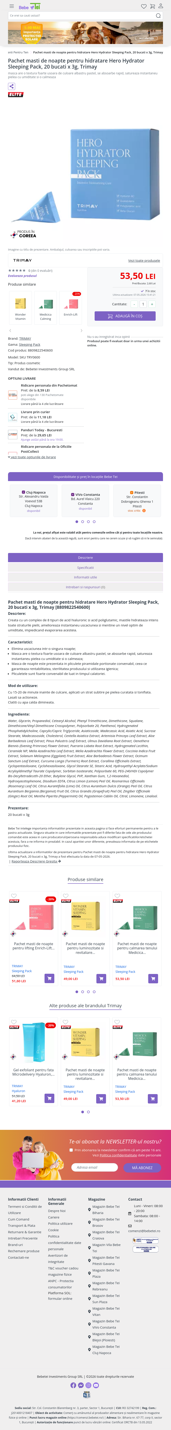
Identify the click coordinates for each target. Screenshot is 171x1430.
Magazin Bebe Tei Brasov (104, 1222)
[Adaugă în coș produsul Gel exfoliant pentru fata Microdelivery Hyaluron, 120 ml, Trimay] (49, 1098)
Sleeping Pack (29, 344)
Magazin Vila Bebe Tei (104, 1247)
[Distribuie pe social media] (11, 86)
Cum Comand (18, 1219)
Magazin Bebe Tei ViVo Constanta (104, 1324)
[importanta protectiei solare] (85, 33)
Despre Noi (56, 1210)
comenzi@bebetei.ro (144, 1231)
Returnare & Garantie (24, 1232)
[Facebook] (73, 1385)
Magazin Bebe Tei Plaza (104, 1273)
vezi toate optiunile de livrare (32, 457)
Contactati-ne (18, 1257)
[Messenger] (81, 1385)
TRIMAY (25, 338)
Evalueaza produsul (22, 276)
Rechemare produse (23, 1251)
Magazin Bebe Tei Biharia (104, 1209)
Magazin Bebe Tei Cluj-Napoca (104, 1349)
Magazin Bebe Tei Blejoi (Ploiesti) (104, 1337)
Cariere (53, 1217)
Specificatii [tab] (85, 567)
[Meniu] (11, 6)
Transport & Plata (21, 1225)
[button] (77, 521)
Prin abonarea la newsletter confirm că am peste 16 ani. (118, 1150)
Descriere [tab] (85, 557)
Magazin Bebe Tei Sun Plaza (104, 1298)
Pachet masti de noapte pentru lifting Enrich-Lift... (34, 946)
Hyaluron (18, 1091)
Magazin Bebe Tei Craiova (104, 1235)
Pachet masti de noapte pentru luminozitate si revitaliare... (85, 948)
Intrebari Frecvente (23, 1238)
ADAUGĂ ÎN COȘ (125, 316)
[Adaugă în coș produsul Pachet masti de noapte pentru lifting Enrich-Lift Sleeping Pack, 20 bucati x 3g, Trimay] (49, 978)
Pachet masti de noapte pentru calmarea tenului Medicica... (137, 948)
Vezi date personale (127, 1155)
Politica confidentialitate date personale (64, 1242)
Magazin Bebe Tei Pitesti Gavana (104, 1260)
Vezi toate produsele (144, 260)
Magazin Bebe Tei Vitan (104, 1311)
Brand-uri (15, 1244)
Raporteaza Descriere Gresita (36, 861)
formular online (60, 1298)
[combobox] (85, 15)
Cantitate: (119, 304)
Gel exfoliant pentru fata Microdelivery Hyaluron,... (33, 1072)
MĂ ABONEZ (142, 1167)
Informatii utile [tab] (85, 577)
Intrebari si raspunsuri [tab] (85, 587)
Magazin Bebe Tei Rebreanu (104, 1286)
